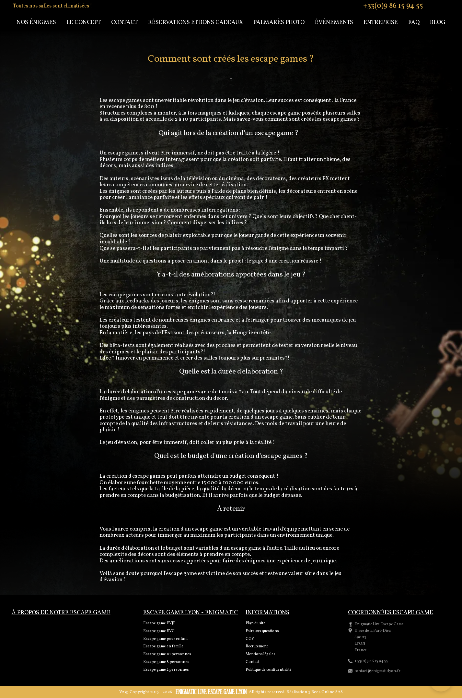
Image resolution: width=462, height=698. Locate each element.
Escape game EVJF (159, 623)
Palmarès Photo (279, 22)
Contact (124, 22)
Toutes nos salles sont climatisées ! (52, 6)
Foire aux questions (262, 631)
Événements (334, 22)
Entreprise (381, 22)
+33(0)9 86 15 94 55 (393, 6)
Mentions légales (260, 654)
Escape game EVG (159, 631)
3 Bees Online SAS (325, 692)
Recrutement (257, 646)
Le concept (83, 22)
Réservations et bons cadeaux (195, 22)
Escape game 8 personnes (166, 662)
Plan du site (255, 623)
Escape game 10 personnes (167, 654)
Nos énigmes (36, 22)
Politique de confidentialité (269, 669)
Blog (437, 22)
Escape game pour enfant (165, 639)
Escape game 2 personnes (166, 669)
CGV (250, 639)
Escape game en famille (163, 646)
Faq (414, 22)
